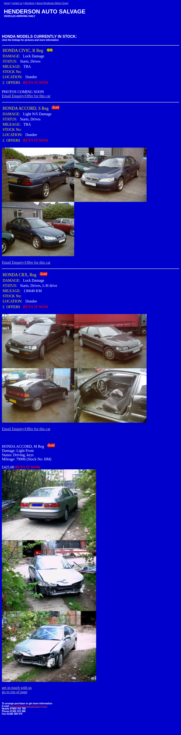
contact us (17, 3)
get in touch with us (17, 688)
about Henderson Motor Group (52, 3)
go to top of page (14, 692)
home (7, 3)
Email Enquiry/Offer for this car (26, 96)
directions (30, 3)
